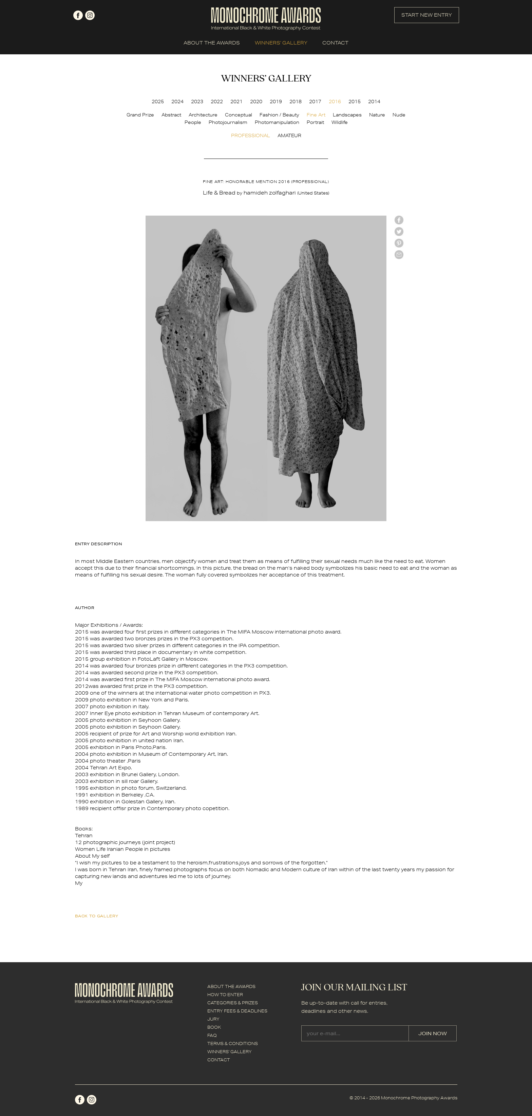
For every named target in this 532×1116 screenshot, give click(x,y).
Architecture (203, 115)
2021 (236, 101)
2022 (217, 101)
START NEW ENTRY (426, 15)
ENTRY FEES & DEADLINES (237, 1011)
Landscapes (347, 115)
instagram (90, 15)
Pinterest (399, 243)
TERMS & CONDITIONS (232, 1043)
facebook (78, 15)
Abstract (171, 115)
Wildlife (339, 122)
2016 (335, 101)
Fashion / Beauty (279, 115)
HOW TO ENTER (225, 995)
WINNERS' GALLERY (281, 43)
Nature (377, 115)
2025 (158, 101)
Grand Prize (140, 115)
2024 (177, 101)
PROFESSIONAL (250, 135)
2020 (256, 101)
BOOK (214, 1027)
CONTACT (335, 43)
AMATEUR (289, 135)
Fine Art (316, 115)
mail (399, 254)
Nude (399, 115)
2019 (276, 101)
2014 (374, 101)
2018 (295, 101)
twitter (399, 231)
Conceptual (238, 115)
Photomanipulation (277, 122)
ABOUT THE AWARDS (212, 43)
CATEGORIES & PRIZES (232, 1003)
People (193, 122)
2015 (354, 101)
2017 (315, 101)
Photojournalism (228, 122)
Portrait (315, 122)
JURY (213, 1019)
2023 (197, 101)
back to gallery (96, 915)
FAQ (212, 1035)
